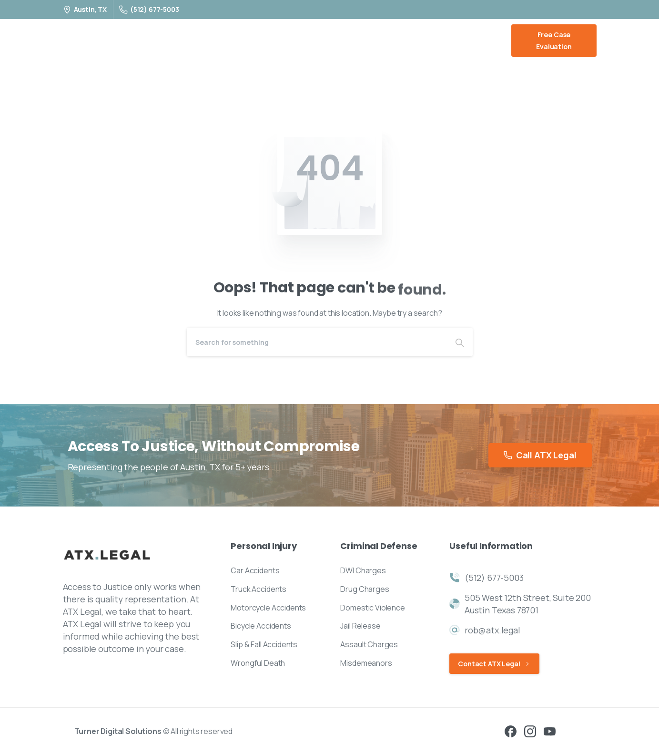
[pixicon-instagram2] (530, 730)
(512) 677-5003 (149, 9)
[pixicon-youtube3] (549, 730)
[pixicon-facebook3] (510, 730)
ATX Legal (91, 40)
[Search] (317, 342)
